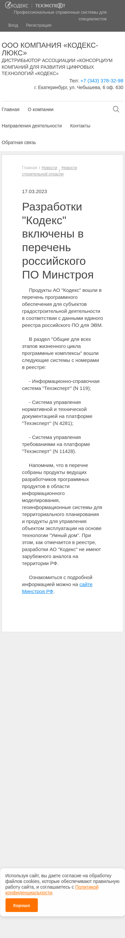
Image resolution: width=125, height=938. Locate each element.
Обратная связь (19, 142)
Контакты (80, 125)
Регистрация (38, 25)
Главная (10, 109)
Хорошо (21, 903)
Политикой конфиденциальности (51, 888)
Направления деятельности (32, 125)
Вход (13, 25)
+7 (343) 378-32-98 (101, 80)
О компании (40, 109)
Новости (49, 167)
